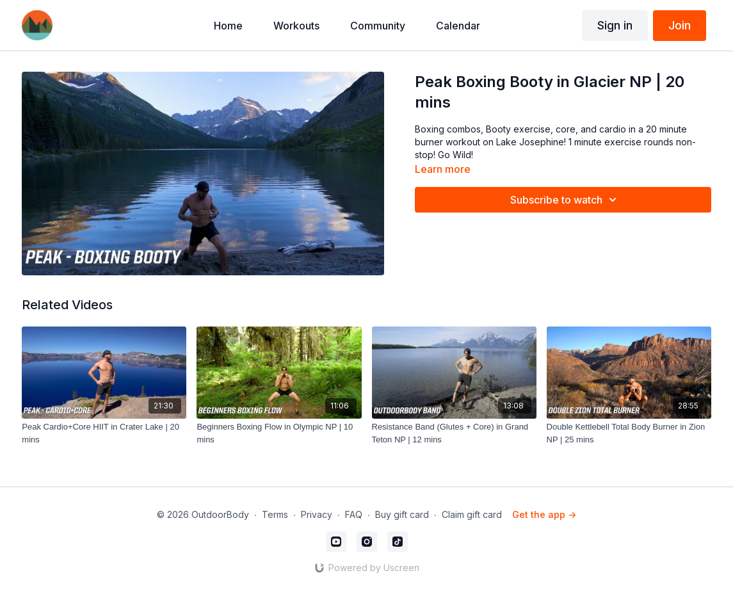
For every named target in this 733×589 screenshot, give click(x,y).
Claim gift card (472, 514)
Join (679, 25)
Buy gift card (402, 514)
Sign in (614, 25)
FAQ (353, 514)
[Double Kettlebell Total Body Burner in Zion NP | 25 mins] (629, 433)
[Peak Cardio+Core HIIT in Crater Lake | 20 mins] (104, 433)
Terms (275, 514)
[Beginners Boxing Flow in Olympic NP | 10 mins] (279, 433)
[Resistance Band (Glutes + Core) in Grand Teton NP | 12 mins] (454, 433)
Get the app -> (544, 514)
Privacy (316, 514)
